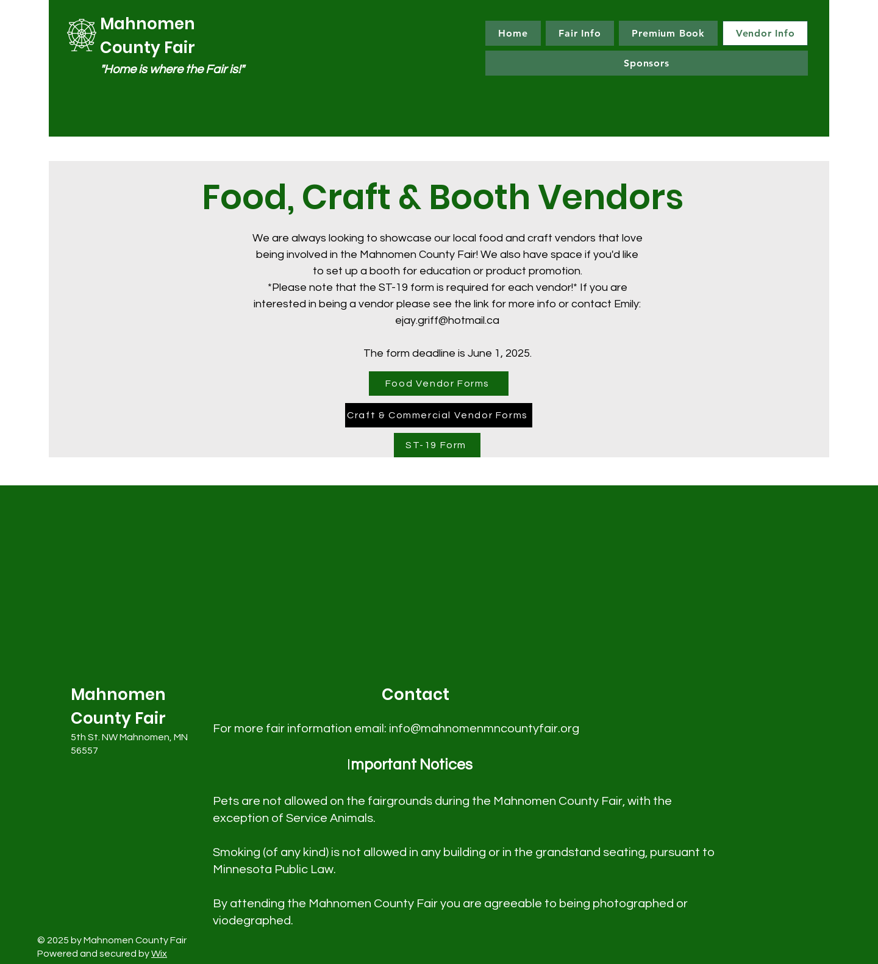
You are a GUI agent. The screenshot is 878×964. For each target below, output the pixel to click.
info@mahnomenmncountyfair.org (484, 729)
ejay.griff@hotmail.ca (447, 320)
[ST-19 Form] (437, 445)
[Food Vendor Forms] (439, 383)
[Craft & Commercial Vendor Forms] (438, 415)
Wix (159, 954)
